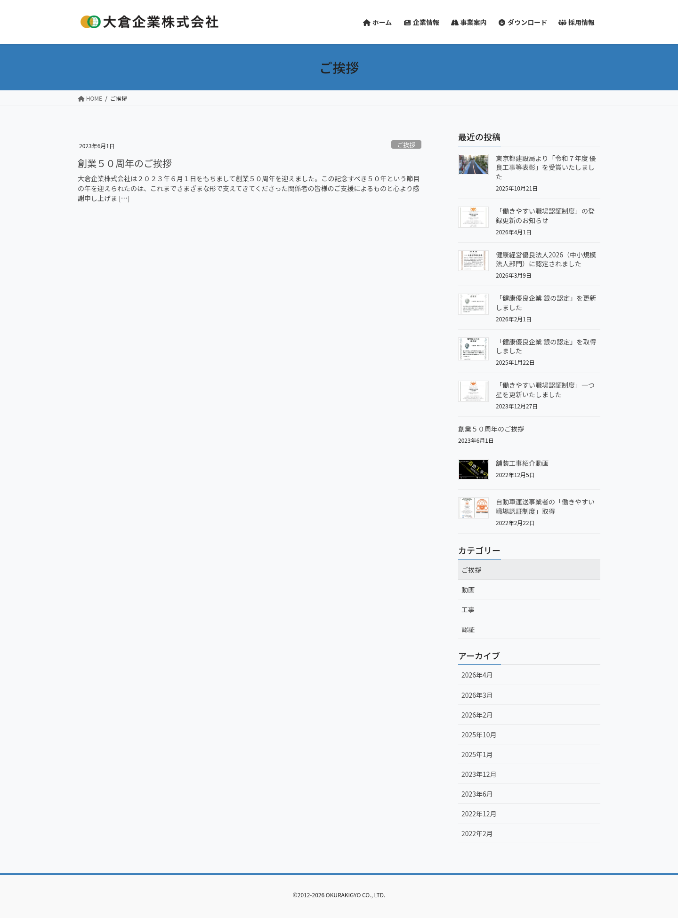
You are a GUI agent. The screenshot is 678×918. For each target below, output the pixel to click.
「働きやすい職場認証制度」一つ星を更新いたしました (545, 389)
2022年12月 (479, 813)
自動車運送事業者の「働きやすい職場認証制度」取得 (545, 506)
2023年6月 (477, 793)
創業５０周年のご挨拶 (125, 163)
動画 (468, 589)
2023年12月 (479, 774)
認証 (468, 629)
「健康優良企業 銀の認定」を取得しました (546, 346)
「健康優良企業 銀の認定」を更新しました (546, 302)
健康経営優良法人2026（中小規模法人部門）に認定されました (546, 259)
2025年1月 (477, 754)
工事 (468, 609)
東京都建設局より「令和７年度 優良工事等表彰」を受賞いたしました (546, 167)
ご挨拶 (406, 144)
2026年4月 (477, 674)
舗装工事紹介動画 (522, 463)
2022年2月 (477, 833)
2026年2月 (477, 714)
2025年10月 (479, 734)
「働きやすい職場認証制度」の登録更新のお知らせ (545, 215)
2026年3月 (477, 695)
